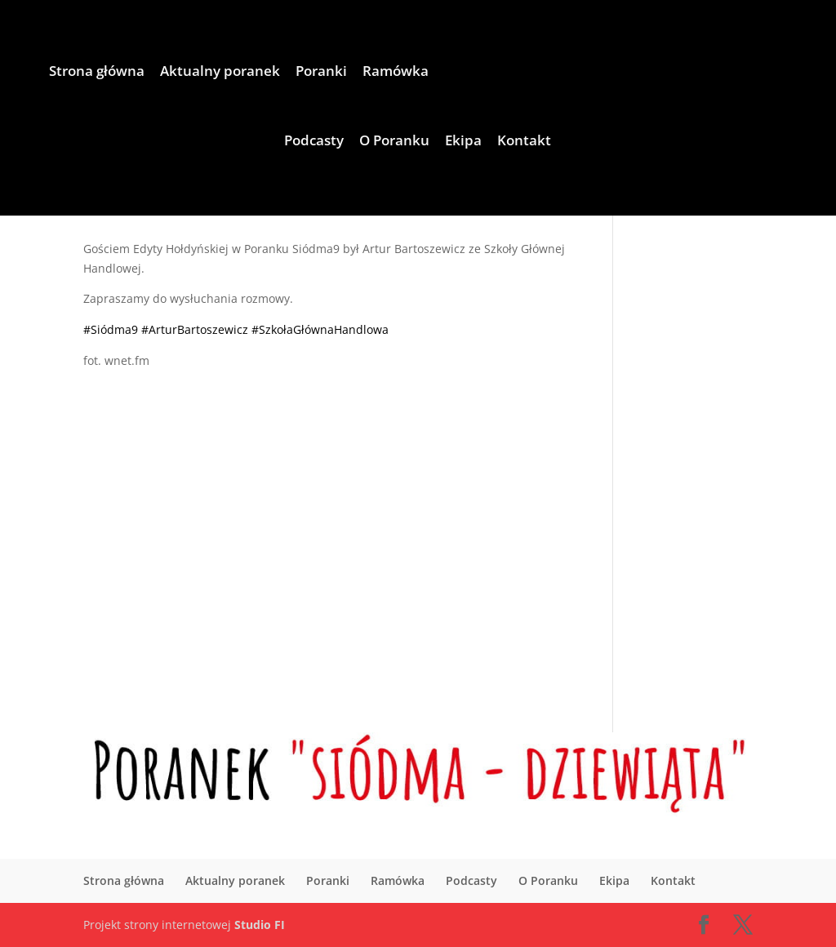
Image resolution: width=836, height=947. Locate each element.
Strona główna (97, 72)
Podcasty (314, 142)
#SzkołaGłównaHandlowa (320, 329)
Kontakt (524, 142)
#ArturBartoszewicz (194, 329)
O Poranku (394, 142)
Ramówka (395, 72)
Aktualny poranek (220, 72)
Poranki (321, 72)
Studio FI (259, 924)
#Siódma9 (110, 329)
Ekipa (463, 142)
